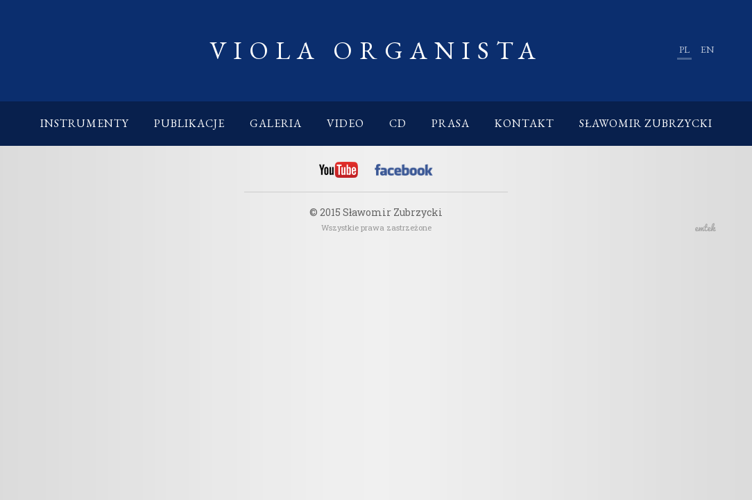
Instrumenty (84, 123)
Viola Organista (376, 50)
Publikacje (189, 123)
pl (684, 49)
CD (398, 123)
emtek (705, 227)
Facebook (404, 172)
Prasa (450, 123)
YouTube (338, 170)
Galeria (276, 123)
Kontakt (524, 123)
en (707, 49)
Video (345, 123)
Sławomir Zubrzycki (645, 123)
